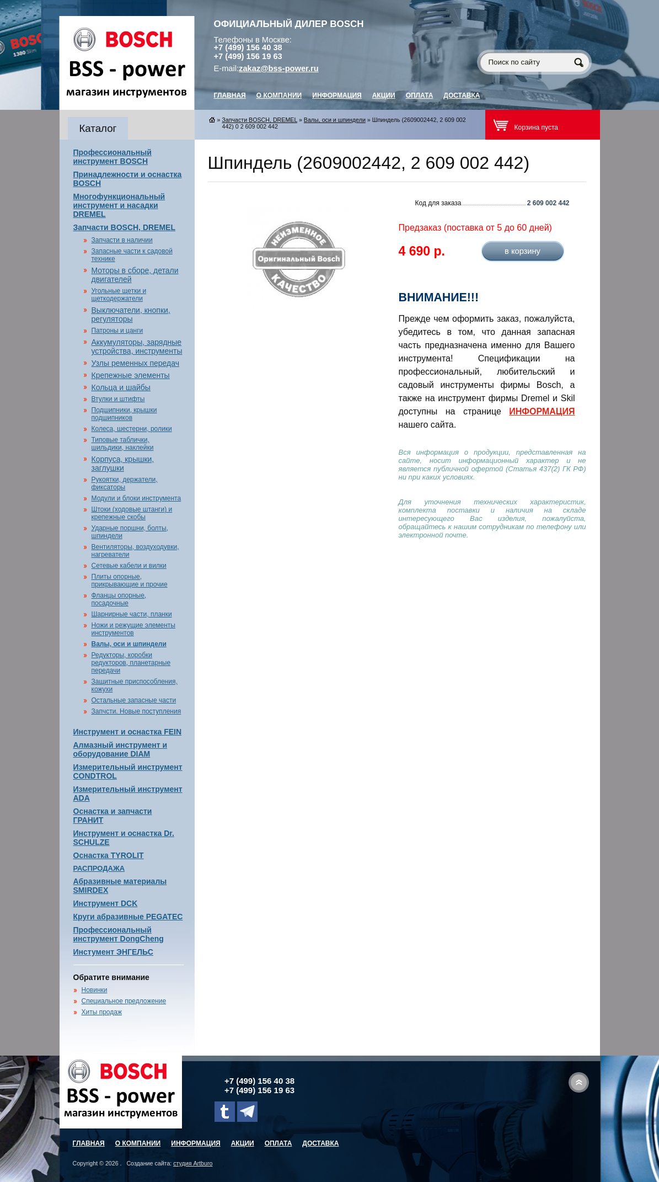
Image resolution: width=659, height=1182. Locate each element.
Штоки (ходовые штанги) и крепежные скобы (132, 513)
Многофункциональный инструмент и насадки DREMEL (119, 205)
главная (230, 95)
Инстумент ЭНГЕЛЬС (113, 951)
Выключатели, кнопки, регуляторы (131, 314)
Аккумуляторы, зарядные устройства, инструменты (137, 346)
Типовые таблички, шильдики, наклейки (123, 443)
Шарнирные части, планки (132, 614)
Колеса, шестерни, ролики (132, 429)
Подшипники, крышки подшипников (124, 414)
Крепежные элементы (131, 375)
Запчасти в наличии (122, 240)
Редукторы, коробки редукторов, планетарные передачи (131, 662)
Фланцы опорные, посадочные (119, 599)
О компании (279, 95)
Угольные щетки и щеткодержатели (119, 294)
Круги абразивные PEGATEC (128, 916)
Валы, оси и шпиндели (129, 644)
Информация (336, 95)
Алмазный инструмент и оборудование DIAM (120, 749)
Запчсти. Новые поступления (136, 711)
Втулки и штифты (118, 399)
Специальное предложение (124, 1001)
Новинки (95, 990)
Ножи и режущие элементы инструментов (133, 629)
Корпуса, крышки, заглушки (123, 463)
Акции (383, 95)
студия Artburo (192, 1163)
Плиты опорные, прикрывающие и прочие (130, 580)
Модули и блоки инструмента (136, 498)
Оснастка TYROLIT (108, 855)
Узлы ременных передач (135, 363)
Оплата (419, 95)
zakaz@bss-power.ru (279, 68)
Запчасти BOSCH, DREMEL (124, 227)
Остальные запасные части (134, 700)
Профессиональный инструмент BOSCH (112, 157)
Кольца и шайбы (121, 387)
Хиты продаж (102, 1012)
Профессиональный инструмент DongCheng (118, 934)
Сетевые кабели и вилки (129, 565)
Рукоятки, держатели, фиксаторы (125, 483)
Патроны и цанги (117, 330)
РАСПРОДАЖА (99, 868)
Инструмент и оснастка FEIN (127, 731)
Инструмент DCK (105, 903)
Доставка (461, 95)
